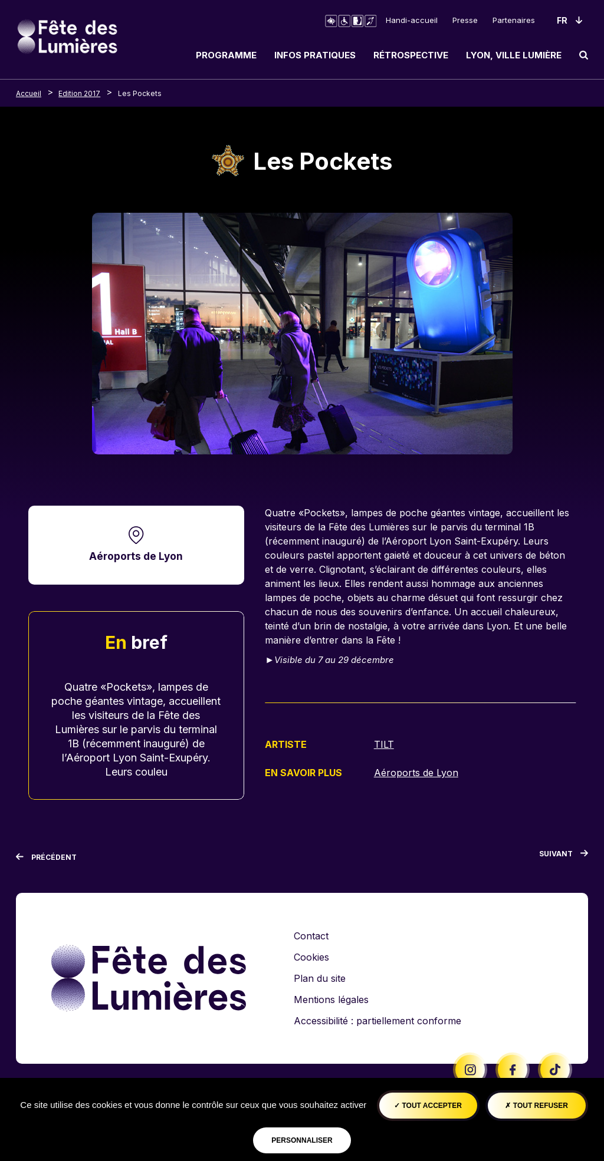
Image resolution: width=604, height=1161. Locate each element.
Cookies (311, 957)
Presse (465, 20)
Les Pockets (140, 93)
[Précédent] (46, 857)
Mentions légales (331, 999)
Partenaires (514, 20)
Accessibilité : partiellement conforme (377, 1021)
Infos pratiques (315, 55)
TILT (384, 744)
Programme (226, 55)
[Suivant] (563, 856)
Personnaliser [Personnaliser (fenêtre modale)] (301, 1140)
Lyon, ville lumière (514, 55)
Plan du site (320, 978)
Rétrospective (410, 55)
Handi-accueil (412, 20)
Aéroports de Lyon (136, 556)
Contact (311, 936)
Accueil (28, 93)
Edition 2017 (79, 93)
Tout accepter (428, 1105)
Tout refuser (536, 1105)
